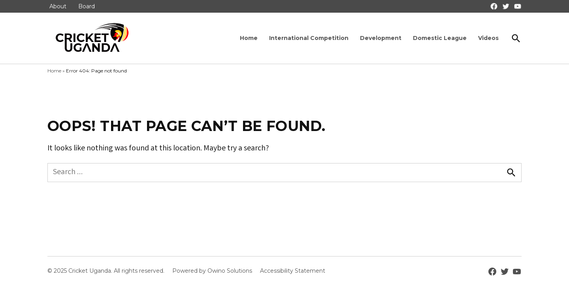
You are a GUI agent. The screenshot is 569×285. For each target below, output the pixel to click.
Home (249, 38)
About (57, 6)
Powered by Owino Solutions (212, 270)
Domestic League (440, 38)
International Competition (309, 38)
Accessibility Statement (292, 270)
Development (380, 38)
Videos (488, 38)
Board (86, 6)
